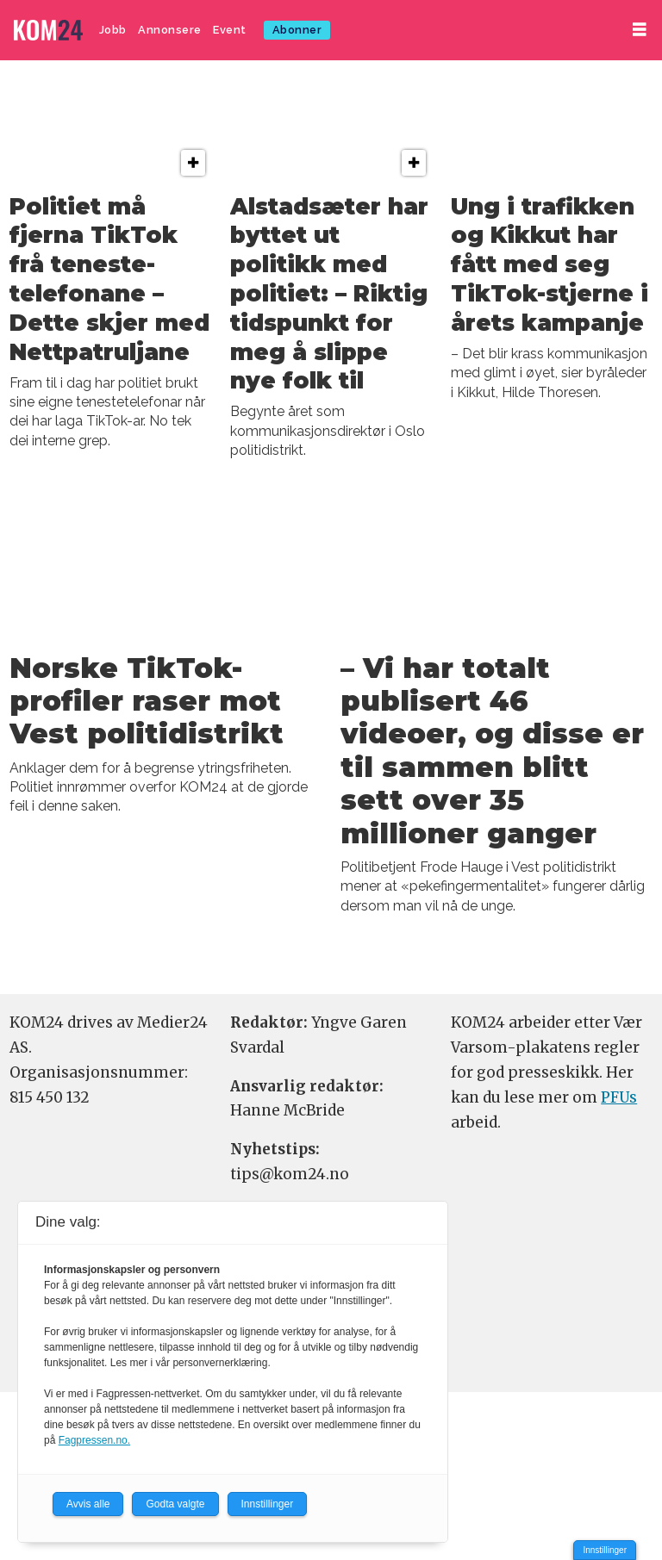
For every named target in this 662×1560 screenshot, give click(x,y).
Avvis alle (87, 1504)
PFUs (619, 1097)
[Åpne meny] (640, 30)
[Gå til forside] (48, 30)
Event (230, 29)
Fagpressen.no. (94, 1440)
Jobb (113, 29)
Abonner (297, 29)
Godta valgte (175, 1504)
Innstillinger (605, 1550)
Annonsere (170, 29)
